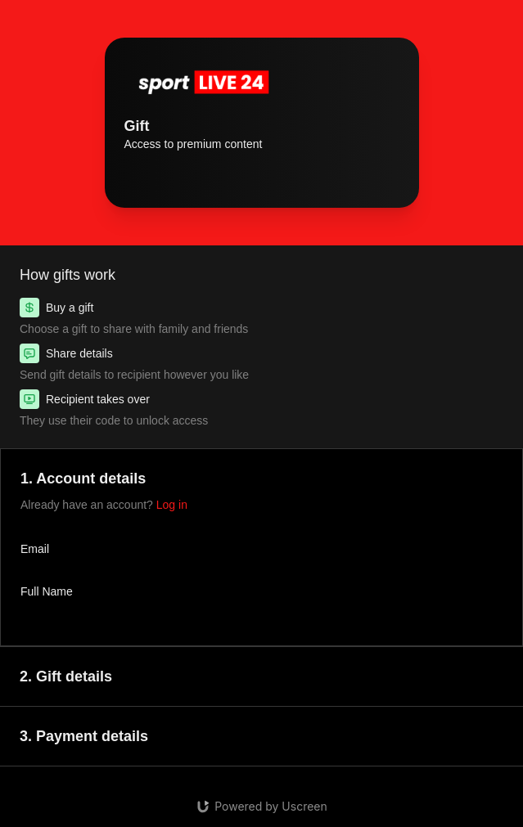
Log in (171, 504)
